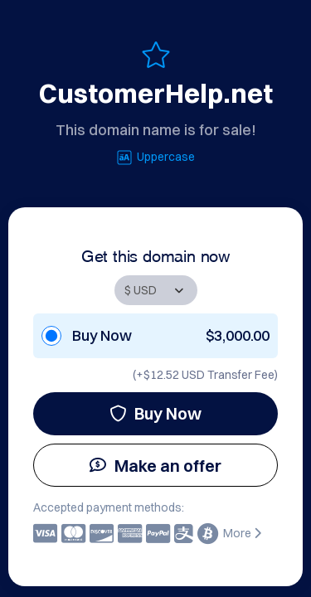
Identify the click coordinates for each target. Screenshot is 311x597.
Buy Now (155, 413)
